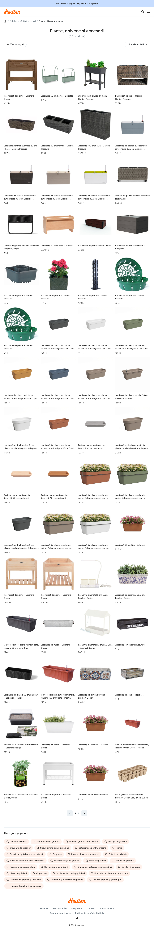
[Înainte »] (84, 813)
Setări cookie (107, 908)
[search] (142, 12)
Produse (44, 908)
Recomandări (60, 908)
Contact (91, 908)
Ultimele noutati (138, 44)
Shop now (93, 3)
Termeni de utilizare (60, 913)
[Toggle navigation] (148, 11)
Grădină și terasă (28, 21)
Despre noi (76, 908)
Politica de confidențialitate (90, 913)
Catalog (13, 21)
